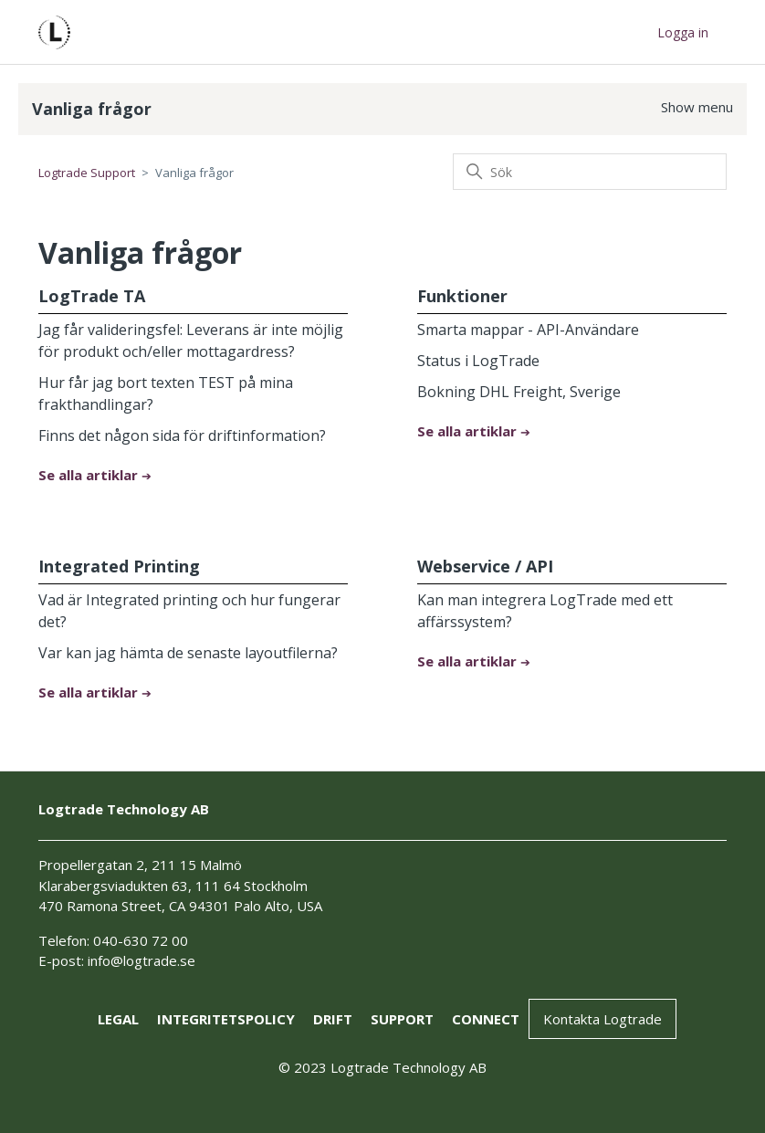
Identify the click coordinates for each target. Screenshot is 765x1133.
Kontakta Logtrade (602, 1019)
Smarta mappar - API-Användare (528, 330)
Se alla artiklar (89, 475)
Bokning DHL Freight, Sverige (519, 392)
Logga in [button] (682, 32)
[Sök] (590, 171)
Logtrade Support (86, 172)
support (402, 1019)
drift (332, 1019)
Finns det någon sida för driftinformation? (182, 435)
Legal (118, 1019)
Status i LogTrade (478, 361)
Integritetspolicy (226, 1019)
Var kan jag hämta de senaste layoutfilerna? (188, 653)
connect (485, 1019)
